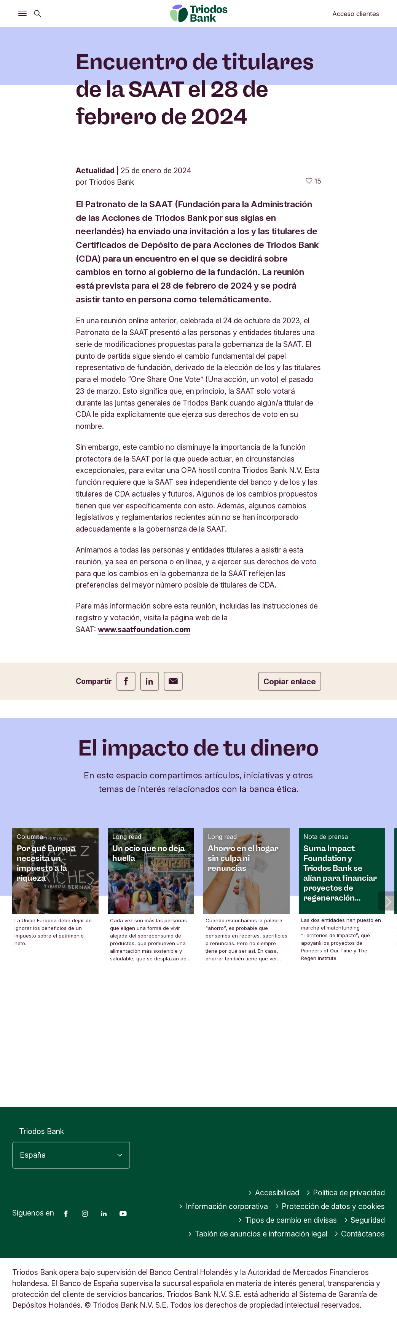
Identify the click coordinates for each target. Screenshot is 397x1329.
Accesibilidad (273, 1192)
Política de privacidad (345, 1192)
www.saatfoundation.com (144, 753)
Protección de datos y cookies (330, 1206)
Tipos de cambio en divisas (287, 1220)
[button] (387, 1025)
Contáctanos (359, 1233)
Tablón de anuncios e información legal (257, 1233)
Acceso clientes (355, 14)
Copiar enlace (289, 806)
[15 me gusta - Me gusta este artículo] (313, 305)
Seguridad (364, 1220)
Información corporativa (223, 1206)
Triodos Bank (41, 1131)
